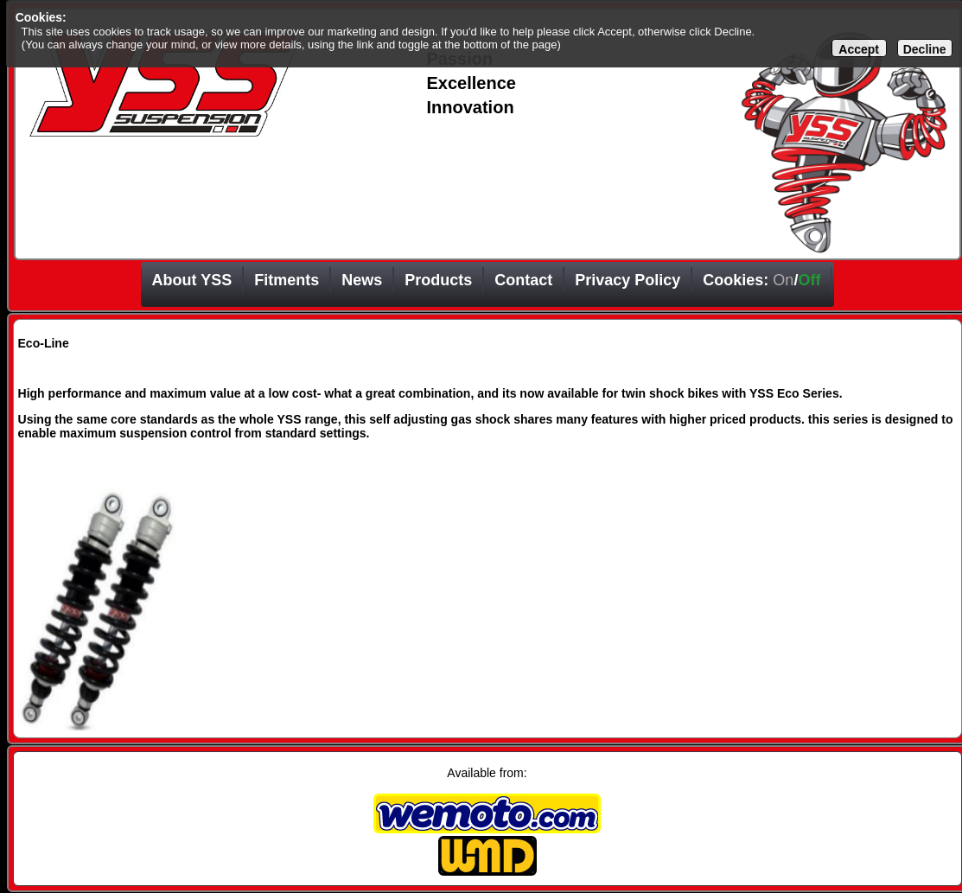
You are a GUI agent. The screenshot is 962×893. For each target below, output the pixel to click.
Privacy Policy (627, 280)
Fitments (286, 280)
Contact (523, 280)
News (361, 280)
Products (438, 280)
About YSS (192, 280)
